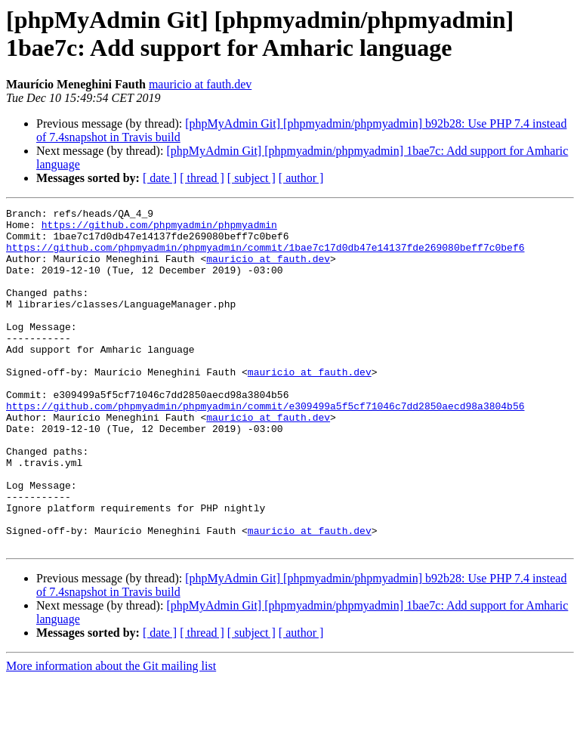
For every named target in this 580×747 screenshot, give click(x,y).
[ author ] (301, 177)
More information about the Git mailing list (111, 733)
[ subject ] (251, 177)
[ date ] (160, 177)
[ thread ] (202, 177)
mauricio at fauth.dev (200, 84)
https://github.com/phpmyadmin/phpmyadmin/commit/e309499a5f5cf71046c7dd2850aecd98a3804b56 (265, 446)
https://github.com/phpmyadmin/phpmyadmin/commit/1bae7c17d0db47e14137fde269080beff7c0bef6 (265, 256)
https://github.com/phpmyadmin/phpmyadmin (159, 229)
